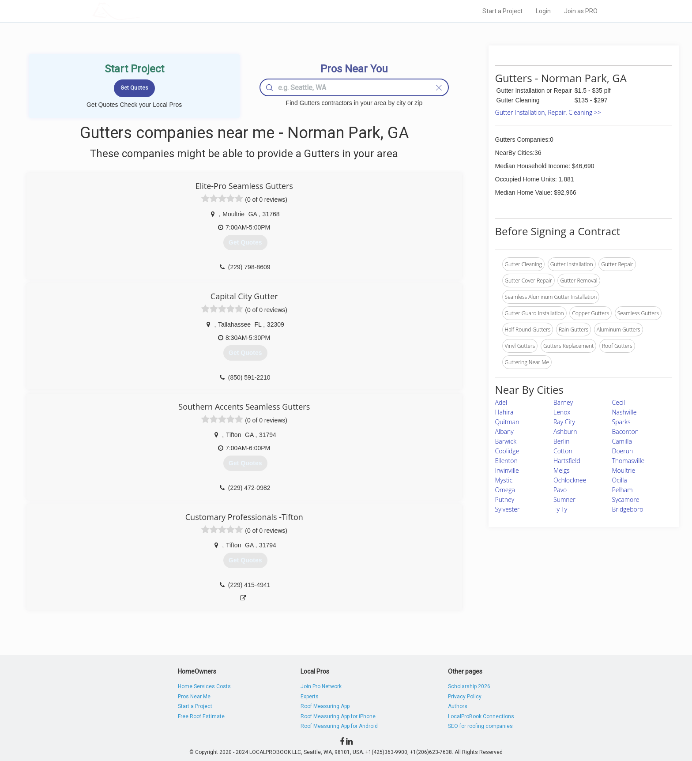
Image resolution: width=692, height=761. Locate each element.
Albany (504, 431)
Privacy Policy (464, 696)
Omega (505, 490)
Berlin (561, 441)
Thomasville (628, 460)
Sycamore (625, 499)
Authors (457, 706)
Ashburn (565, 431)
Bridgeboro (627, 509)
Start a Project (502, 11)
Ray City (564, 422)
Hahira (504, 412)
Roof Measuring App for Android (339, 726)
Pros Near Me (194, 696)
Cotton (562, 451)
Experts (310, 696)
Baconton (625, 431)
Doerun (622, 451)
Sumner (564, 499)
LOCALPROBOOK (143, 10)
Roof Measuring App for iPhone (338, 716)
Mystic (504, 480)
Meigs (561, 470)
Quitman (507, 422)
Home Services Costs (204, 686)
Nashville (624, 412)
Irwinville (507, 470)
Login (543, 11)
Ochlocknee (569, 480)
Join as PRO (581, 11)
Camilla (622, 441)
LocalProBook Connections (481, 716)
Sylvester (507, 509)
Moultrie (624, 470)
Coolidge (507, 451)
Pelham (622, 490)
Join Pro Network (321, 686)
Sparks (621, 422)
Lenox (561, 412)
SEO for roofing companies (480, 726)
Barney (563, 402)
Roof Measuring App (325, 706)
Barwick (505, 441)
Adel (501, 402)
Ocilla (619, 480)
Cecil (618, 402)
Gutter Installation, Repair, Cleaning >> (548, 112)
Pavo (560, 490)
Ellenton (506, 460)
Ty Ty (560, 509)
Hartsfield (566, 460)
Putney (505, 499)
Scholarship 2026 (469, 686)
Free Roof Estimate (201, 716)
